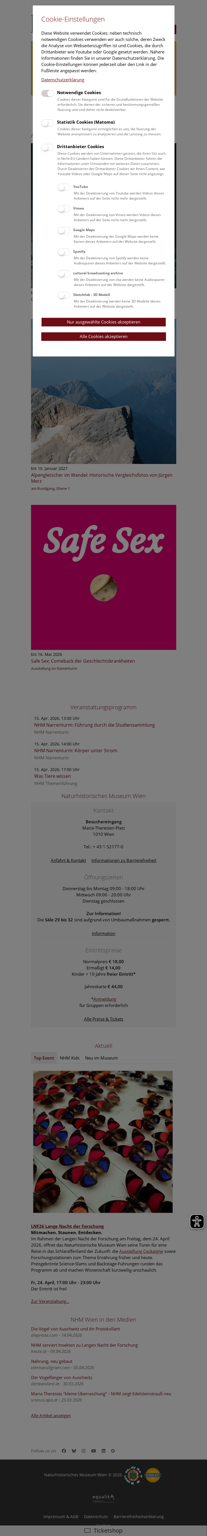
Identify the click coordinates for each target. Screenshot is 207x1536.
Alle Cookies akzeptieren (104, 336)
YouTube (80, 186)
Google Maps (84, 229)
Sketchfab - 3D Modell (91, 294)
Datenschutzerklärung (62, 79)
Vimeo (78, 208)
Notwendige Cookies (79, 92)
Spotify (79, 251)
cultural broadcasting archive (98, 273)
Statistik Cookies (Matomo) (86, 122)
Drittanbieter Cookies (80, 146)
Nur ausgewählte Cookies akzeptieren (103, 322)
